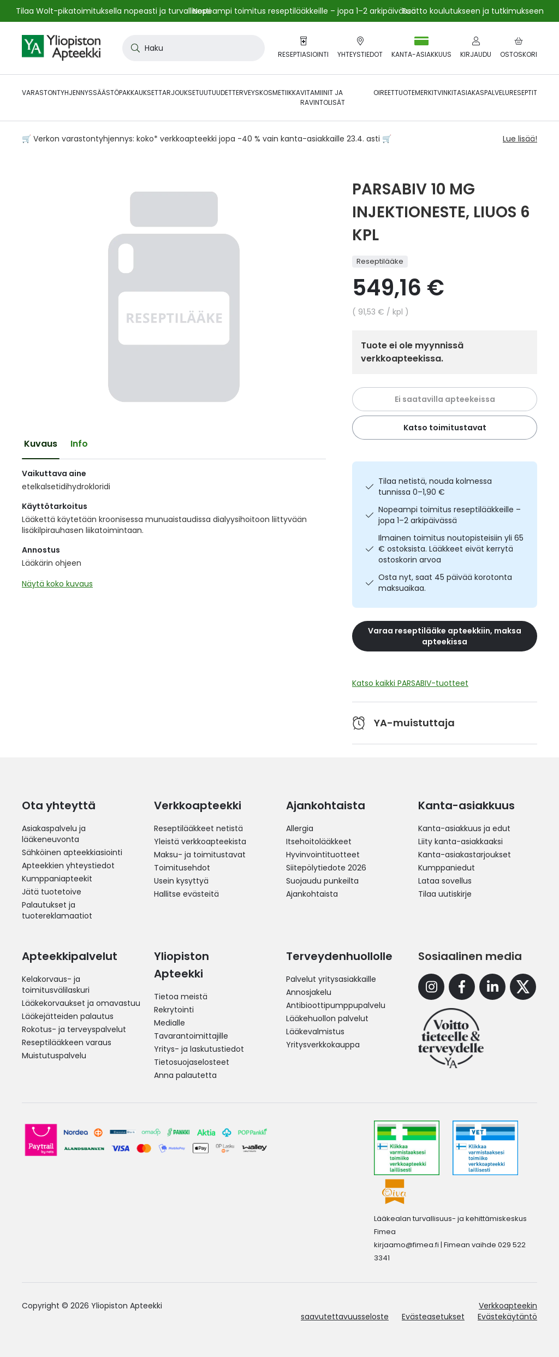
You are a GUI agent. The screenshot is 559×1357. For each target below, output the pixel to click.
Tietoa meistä (180, 996)
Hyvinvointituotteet (323, 854)
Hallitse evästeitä (186, 893)
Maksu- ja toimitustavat (200, 854)
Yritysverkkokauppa (323, 1044)
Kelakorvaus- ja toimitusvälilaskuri (56, 984)
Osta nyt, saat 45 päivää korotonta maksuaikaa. (445, 583)
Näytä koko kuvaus (57, 583)
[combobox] (193, 48)
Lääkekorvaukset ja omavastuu (81, 1003)
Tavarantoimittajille (191, 1035)
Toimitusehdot (182, 867)
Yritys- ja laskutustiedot (199, 1049)
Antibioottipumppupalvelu (335, 1005)
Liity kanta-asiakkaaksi (460, 841)
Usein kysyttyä (181, 880)
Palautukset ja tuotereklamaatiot (57, 910)
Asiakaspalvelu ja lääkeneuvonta (54, 834)
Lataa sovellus (445, 880)
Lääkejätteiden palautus (68, 1016)
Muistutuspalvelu (54, 1055)
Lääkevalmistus (315, 1031)
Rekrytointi (174, 1009)
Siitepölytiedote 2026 (326, 867)
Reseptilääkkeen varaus (66, 1042)
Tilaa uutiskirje (445, 893)
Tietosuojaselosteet (191, 1062)
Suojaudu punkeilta (322, 880)
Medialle (169, 1022)
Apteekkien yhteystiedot (68, 865)
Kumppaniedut (446, 867)
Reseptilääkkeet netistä (198, 828)
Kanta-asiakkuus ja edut (464, 828)
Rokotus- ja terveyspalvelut (74, 1029)
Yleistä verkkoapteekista (200, 841)
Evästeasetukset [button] (433, 1316)
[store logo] (61, 48)
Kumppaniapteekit (57, 878)
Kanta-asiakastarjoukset (464, 854)
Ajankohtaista (312, 893)
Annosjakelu (308, 992)
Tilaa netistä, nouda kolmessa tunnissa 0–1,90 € (435, 486)
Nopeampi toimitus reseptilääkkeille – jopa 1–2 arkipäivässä (449, 515)
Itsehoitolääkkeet (319, 841)
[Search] (133, 48)
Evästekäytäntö (507, 1316)
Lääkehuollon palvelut (327, 1018)
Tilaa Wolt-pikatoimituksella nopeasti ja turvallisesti (113, 10)
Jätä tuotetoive (51, 891)
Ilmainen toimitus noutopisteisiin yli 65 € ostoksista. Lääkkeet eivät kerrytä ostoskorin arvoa (451, 548)
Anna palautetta (185, 1075)
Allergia (299, 828)
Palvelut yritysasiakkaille (331, 979)
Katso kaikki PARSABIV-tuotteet (410, 683)
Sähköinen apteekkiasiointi (72, 852)
